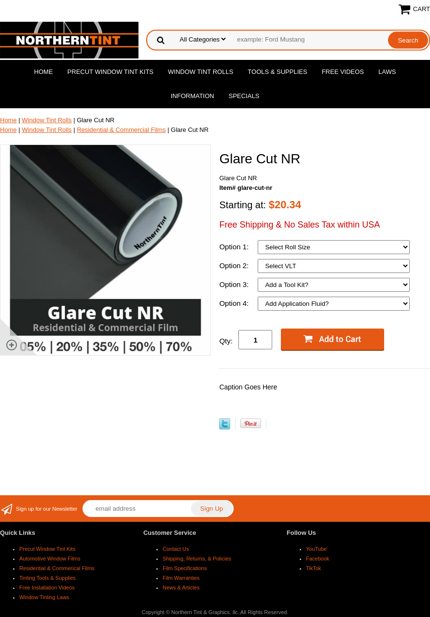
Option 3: (234, 284)
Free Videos (343, 71)
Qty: (226, 341)
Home (43, 71)
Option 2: (234, 265)
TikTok (313, 568)
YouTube (316, 549)
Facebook (317, 558)
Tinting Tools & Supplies (47, 578)
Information (192, 96)
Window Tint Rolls (200, 71)
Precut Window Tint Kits (110, 71)
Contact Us (176, 549)
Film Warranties (181, 578)
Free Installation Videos (47, 587)
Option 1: (234, 247)
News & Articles (181, 587)
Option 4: (234, 303)
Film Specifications (185, 568)
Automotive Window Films (50, 558)
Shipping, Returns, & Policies (197, 558)
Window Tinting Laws (44, 597)
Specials (244, 96)
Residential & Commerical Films (57, 568)
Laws (387, 71)
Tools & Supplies (277, 71)
